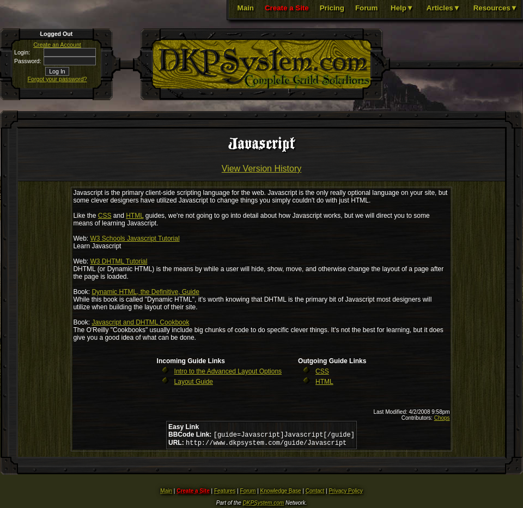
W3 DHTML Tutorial (119, 261)
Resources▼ (495, 8)
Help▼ (402, 8)
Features (224, 493)
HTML (134, 215)
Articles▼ (443, 8)
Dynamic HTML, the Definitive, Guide (145, 292)
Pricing (332, 8)
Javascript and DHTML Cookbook (140, 322)
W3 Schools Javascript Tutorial (135, 238)
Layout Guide (193, 381)
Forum (366, 8)
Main (246, 8)
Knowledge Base (280, 493)
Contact (315, 493)
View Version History (261, 168)
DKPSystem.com (263, 505)
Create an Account (57, 44)
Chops (442, 418)
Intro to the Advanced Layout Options (228, 371)
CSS (105, 215)
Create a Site (287, 8)
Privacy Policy (345, 493)
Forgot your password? (57, 79)
